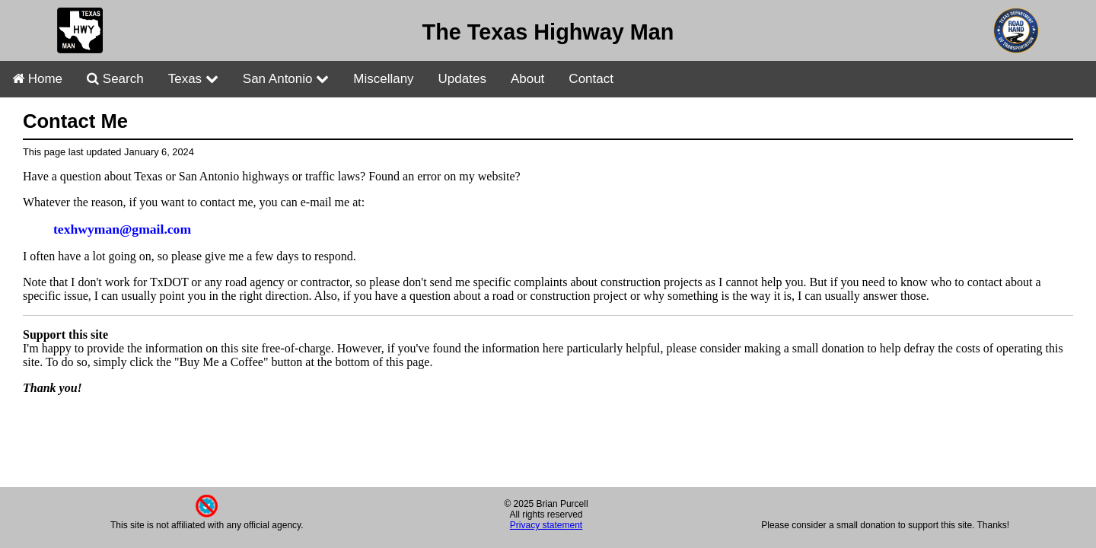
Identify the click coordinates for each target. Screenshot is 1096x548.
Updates (462, 79)
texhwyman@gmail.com (122, 229)
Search (115, 79)
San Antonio (286, 79)
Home (37, 79)
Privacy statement (546, 525)
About (527, 79)
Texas (193, 79)
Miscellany (383, 79)
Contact (591, 79)
